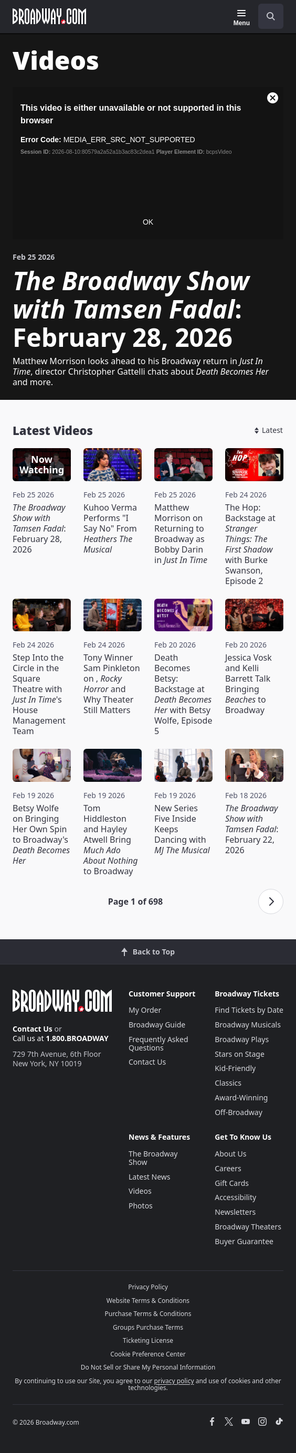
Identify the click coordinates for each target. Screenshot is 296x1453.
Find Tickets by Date (249, 1010)
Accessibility (235, 1197)
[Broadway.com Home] (49, 16)
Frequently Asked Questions (158, 1043)
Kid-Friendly (235, 1068)
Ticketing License (148, 1340)
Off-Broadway (238, 1112)
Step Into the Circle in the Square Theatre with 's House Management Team (39, 694)
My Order (145, 1010)
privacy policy (174, 1380)
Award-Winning (241, 1097)
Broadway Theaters (248, 1227)
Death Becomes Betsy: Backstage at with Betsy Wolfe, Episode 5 (183, 694)
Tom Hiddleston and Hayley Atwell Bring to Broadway (110, 839)
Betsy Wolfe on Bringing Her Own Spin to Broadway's (41, 834)
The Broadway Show (153, 1158)
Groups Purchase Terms (148, 1327)
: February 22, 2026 (252, 829)
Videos (140, 1191)
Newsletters (235, 1212)
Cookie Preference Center (148, 1354)
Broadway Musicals (248, 1025)
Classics (228, 1083)
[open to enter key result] (270, 16)
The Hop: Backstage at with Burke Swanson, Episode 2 (250, 544)
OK (148, 222)
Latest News (150, 1177)
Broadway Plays (242, 1039)
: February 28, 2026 (39, 528)
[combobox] (266, 16)
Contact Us (32, 1029)
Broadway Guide (157, 1025)
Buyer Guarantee (244, 1241)
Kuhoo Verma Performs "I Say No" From (110, 528)
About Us (230, 1154)
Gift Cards (232, 1183)
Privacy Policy (148, 1286)
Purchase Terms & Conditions (147, 1313)
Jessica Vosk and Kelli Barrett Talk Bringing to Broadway (248, 684)
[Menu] (242, 18)
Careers (228, 1168)
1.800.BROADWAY (77, 1038)
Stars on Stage (240, 1054)
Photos (141, 1206)
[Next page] (270, 901)
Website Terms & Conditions (148, 1300)
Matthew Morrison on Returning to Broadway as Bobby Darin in (180, 534)
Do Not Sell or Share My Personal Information (148, 1367)
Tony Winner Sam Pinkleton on (111, 684)
